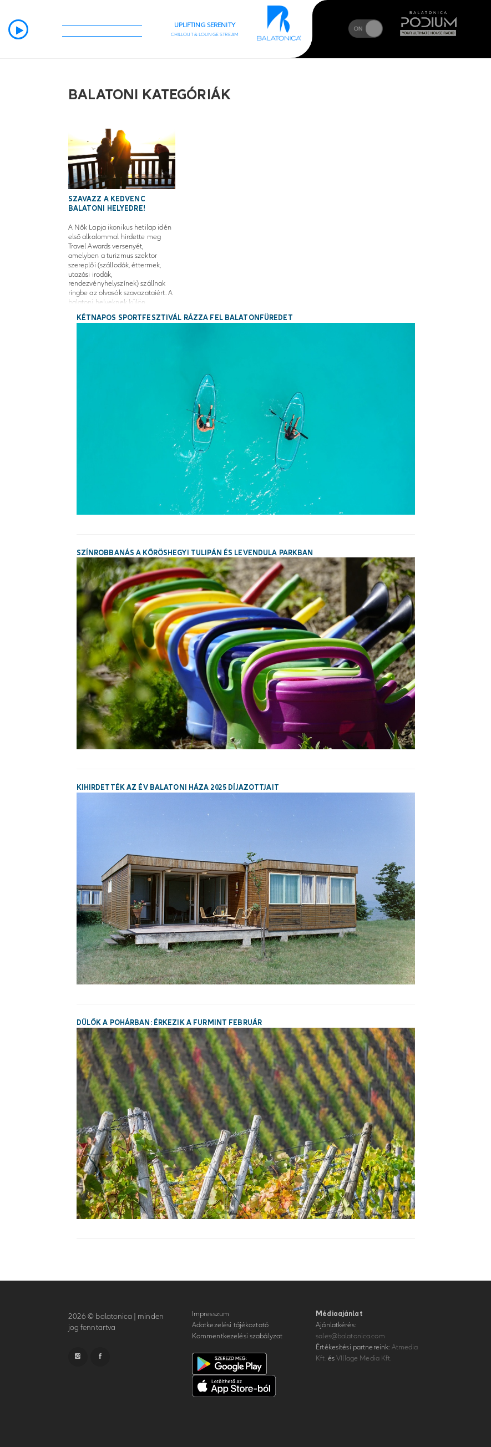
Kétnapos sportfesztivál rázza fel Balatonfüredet (185, 317)
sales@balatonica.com (350, 1336)
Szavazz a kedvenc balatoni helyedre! (106, 204)
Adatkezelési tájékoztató (230, 1325)
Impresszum (210, 1313)
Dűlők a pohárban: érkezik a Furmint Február (169, 1022)
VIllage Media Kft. (363, 1358)
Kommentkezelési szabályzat (237, 1336)
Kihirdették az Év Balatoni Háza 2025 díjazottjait (178, 787)
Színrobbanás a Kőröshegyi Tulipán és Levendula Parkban (195, 553)
